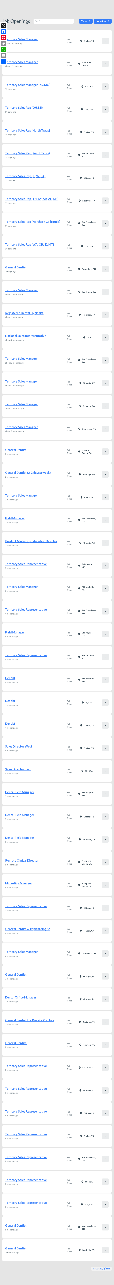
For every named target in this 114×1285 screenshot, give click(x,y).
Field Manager (14, 518)
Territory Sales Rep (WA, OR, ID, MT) (29, 244)
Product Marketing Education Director (31, 541)
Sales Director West (18, 746)
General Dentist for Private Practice (29, 1020)
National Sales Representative (25, 335)
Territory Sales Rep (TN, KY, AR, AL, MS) (31, 199)
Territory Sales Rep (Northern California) (32, 221)
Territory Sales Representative (26, 564)
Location (103, 21)
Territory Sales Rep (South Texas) (27, 153)
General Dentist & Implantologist (27, 929)
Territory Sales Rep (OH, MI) (24, 107)
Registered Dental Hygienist (24, 313)
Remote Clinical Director (22, 860)
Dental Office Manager (20, 997)
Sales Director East (18, 769)
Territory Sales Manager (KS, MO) (27, 85)
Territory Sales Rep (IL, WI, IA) (25, 176)
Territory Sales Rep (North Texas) (27, 130)
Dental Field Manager (19, 792)
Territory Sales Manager (21, 39)
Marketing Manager (18, 883)
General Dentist (16, 267)
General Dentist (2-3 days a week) (28, 472)
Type (86, 21)
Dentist (10, 678)
